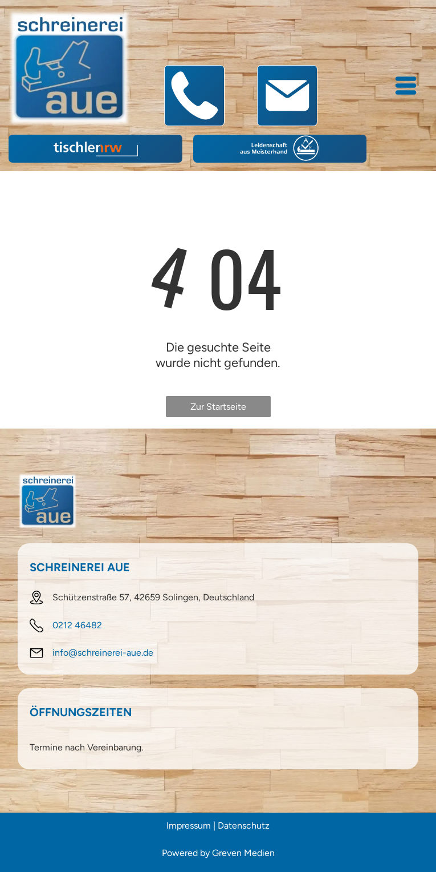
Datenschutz (244, 825)
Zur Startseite (218, 406)
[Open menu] (406, 85)
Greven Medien (243, 852)
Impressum (188, 825)
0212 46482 (77, 625)
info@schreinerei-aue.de (102, 652)
